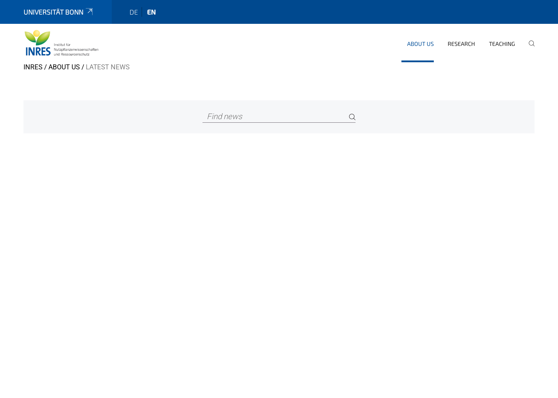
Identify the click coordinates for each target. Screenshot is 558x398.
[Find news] (279, 117)
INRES (32, 67)
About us (420, 43)
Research (461, 43)
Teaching (502, 43)
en (151, 12)
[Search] (352, 117)
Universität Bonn (58, 12)
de (134, 12)
